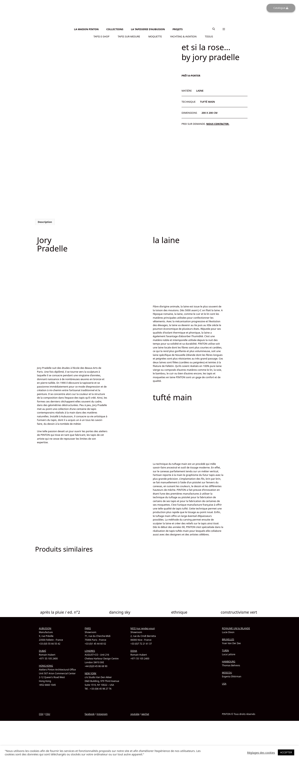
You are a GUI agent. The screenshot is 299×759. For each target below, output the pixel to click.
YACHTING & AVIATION (183, 36)
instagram (101, 713)
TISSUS (209, 36)
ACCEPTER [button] (286, 752)
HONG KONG (46, 665)
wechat (145, 713)
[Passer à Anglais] (149, 24)
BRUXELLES (228, 639)
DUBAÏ (42, 650)
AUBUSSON (45, 628)
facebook (90, 713)
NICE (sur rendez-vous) (142, 628)
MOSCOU (227, 672)
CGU (47, 713)
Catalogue (280, 8)
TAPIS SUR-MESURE (129, 36)
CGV (41, 713)
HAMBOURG (228, 661)
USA (224, 683)
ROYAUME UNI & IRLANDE (236, 628)
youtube (134, 713)
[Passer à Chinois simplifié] (149, 26)
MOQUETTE (155, 36)
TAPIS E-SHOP (101, 36)
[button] (214, 29)
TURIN (225, 650)
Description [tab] (45, 221)
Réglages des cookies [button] (261, 752)
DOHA (133, 650)
